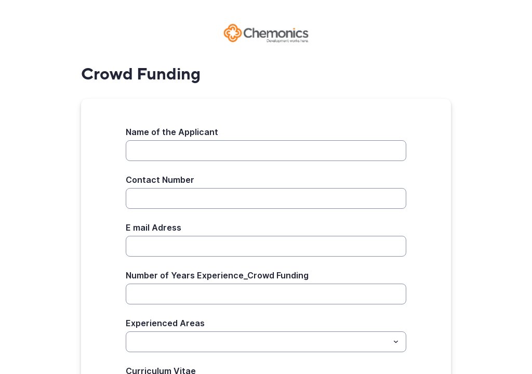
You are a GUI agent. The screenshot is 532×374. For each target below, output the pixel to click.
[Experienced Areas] (257, 341)
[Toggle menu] (396, 342)
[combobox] (266, 341)
